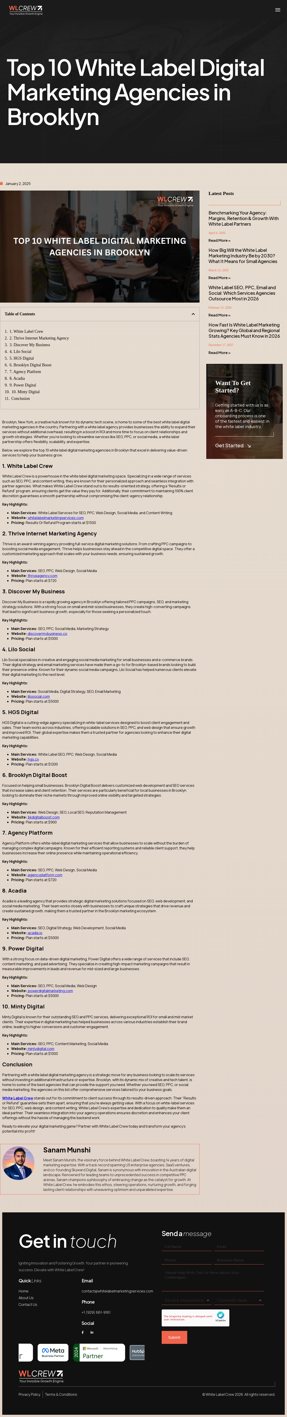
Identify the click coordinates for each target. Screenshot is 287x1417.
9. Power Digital (23, 385)
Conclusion (20, 398)
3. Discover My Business (30, 345)
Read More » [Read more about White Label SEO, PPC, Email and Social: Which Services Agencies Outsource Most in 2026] (219, 315)
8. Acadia (17, 378)
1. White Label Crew (26, 331)
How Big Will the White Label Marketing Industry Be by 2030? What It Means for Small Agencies (243, 255)
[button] (193, 314)
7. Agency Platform (25, 371)
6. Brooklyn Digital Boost (31, 365)
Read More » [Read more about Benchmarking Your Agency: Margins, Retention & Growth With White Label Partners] (219, 240)
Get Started (232, 445)
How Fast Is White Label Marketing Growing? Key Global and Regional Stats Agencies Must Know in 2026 (244, 330)
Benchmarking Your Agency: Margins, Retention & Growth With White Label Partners (244, 218)
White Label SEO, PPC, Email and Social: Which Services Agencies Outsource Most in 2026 (242, 292)
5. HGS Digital (22, 358)
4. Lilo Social (21, 351)
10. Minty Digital (26, 392)
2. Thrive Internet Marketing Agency (39, 338)
